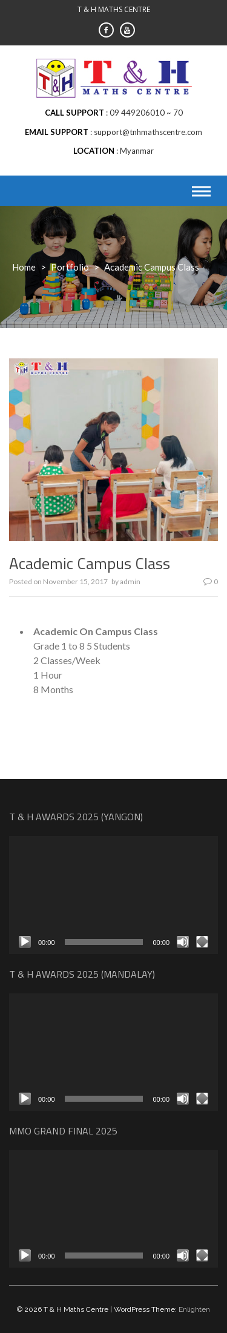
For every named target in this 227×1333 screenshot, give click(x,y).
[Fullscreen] (202, 942)
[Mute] (183, 942)
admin (130, 581)
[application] (113, 894)
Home (24, 267)
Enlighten (194, 1309)
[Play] (25, 942)
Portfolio (70, 267)
